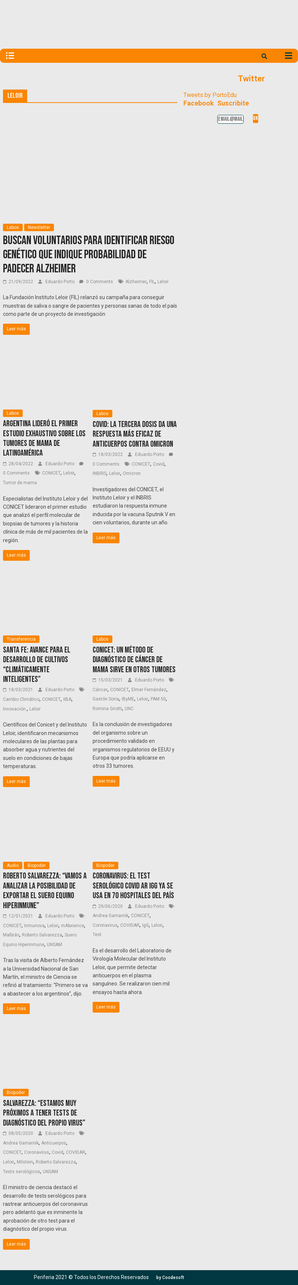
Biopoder (37, 865)
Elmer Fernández (148, 689)
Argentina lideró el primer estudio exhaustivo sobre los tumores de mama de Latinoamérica (44, 438)
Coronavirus (105, 925)
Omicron (132, 473)
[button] (170, 1278)
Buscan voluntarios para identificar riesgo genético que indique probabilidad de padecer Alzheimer (88, 254)
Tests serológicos (21, 1171)
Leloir (163, 281)
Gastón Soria (106, 699)
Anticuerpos (53, 1143)
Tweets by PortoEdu (210, 94)
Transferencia (21, 639)
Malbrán (11, 935)
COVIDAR (130, 925)
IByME (128, 699)
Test (97, 934)
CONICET (51, 473)
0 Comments (96, 281)
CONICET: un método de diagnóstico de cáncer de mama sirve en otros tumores (134, 660)
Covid (158, 464)
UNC (129, 708)
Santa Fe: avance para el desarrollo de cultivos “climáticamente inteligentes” (36, 664)
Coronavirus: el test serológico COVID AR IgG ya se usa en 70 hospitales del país (133, 886)
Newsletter (39, 227)
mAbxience (72, 925)
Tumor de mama (20, 482)
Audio (13, 865)
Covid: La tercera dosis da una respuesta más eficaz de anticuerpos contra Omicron (135, 434)
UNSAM (54, 944)
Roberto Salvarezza (42, 935)
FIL (152, 281)
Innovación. (15, 709)
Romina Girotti (107, 708)
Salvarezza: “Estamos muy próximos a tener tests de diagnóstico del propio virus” (44, 1113)
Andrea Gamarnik (110, 915)
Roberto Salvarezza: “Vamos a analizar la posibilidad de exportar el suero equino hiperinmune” (45, 890)
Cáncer (100, 689)
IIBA (67, 699)
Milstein (25, 1162)
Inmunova (34, 925)
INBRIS (99, 473)
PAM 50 (158, 699)
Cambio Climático (21, 699)
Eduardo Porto (60, 281)
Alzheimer (136, 281)
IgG (145, 925)
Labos (13, 227)
